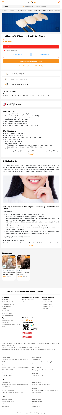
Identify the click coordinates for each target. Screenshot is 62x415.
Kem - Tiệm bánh (22, 367)
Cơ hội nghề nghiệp (7, 313)
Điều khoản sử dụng (7, 315)
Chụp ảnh (17, 359)
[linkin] (27, 320)
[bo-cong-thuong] (27, 333)
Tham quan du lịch (36, 382)
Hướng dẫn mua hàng (47, 304)
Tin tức (4, 308)
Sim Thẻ (48, 384)
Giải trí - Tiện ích (36, 406)
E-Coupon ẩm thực (36, 362)
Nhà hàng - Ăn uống (7, 399)
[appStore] (35, 329)
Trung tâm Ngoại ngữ (47, 370)
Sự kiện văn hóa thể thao (8, 390)
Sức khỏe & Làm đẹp (7, 373)
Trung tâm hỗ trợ (46, 299)
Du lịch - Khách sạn (36, 357)
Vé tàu (33, 390)
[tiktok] (31, 320)
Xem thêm (31, 154)
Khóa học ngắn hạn (36, 370)
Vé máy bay (53, 390)
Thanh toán (45, 308)
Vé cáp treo (46, 390)
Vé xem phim (5, 384)
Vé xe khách (39, 390)
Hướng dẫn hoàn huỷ (47, 306)
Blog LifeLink (5, 311)
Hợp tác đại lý (25, 302)
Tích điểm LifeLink (47, 302)
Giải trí (22, 359)
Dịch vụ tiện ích (35, 373)
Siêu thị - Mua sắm (36, 404)
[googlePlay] (35, 325)
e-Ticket (4, 380)
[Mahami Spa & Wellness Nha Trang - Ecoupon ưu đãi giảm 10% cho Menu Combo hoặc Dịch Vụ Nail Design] (9, 262)
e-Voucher (5, 355)
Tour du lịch (35, 384)
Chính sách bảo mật (7, 320)
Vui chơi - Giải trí (6, 357)
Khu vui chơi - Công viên (8, 359)
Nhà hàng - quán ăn (7, 367)
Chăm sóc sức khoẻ (36, 399)
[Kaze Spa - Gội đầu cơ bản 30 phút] (23, 262)
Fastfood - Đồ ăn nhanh (8, 401)
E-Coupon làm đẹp (46, 362)
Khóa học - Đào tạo (36, 367)
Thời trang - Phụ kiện (41, 375)
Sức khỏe (9, 375)
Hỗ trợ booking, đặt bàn (12, 50)
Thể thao (10, 392)
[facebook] (23, 320)
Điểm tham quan (21, 384)
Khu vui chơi (12, 384)
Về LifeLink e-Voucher (8, 304)
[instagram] (25, 320)
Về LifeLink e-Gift (6, 306)
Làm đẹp (4, 375)
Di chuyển (34, 388)
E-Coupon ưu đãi (36, 359)
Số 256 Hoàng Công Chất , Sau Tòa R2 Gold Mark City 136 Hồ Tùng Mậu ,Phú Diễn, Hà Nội (27, 95)
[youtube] (29, 320)
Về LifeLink (5, 299)
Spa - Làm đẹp (5, 406)
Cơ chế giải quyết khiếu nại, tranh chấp (11, 325)
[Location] (12, 6)
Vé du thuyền (42, 384)
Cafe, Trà (15, 367)
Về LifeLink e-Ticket (7, 302)
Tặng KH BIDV (9, 369)
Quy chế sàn (5, 322)
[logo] (31, 2)
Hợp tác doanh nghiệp (28, 299)
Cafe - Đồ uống (5, 404)
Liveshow (4, 392)
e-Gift (3, 397)
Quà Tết (34, 375)
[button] (28, 28)
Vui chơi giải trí (6, 382)
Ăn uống (4, 365)
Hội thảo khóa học (18, 392)
